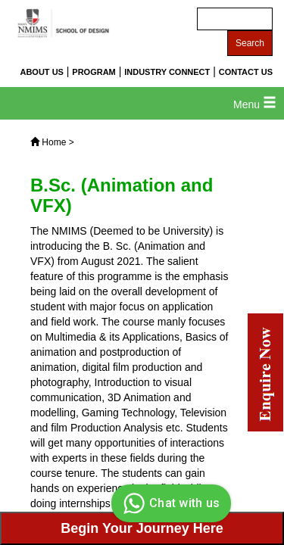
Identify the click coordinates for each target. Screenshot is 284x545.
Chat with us (169, 503)
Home (54, 142)
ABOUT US (41, 71)
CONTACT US (246, 71)
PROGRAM (93, 71)
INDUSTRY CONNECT (167, 71)
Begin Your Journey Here (142, 528)
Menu (254, 104)
